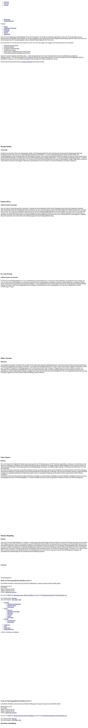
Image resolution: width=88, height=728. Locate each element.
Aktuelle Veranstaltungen (14, 604)
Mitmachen (7, 19)
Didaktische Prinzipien (10, 28)
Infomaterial (10, 622)
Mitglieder (7, 29)
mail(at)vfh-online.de (11, 592)
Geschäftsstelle (11, 620)
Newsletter (3, 565)
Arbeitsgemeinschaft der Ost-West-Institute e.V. (54, 595)
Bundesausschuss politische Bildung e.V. (25, 595)
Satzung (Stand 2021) (27, 61)
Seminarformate (11, 605)
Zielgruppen (10, 607)
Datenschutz (7, 628)
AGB (5, 626)
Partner (6, 32)
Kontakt (6, 5)
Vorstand (6, 31)
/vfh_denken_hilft (16, 599)
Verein (5, 26)
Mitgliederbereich (9, 21)
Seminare (6, 2)
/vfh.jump (14, 598)
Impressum (7, 625)
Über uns (6, 3)
